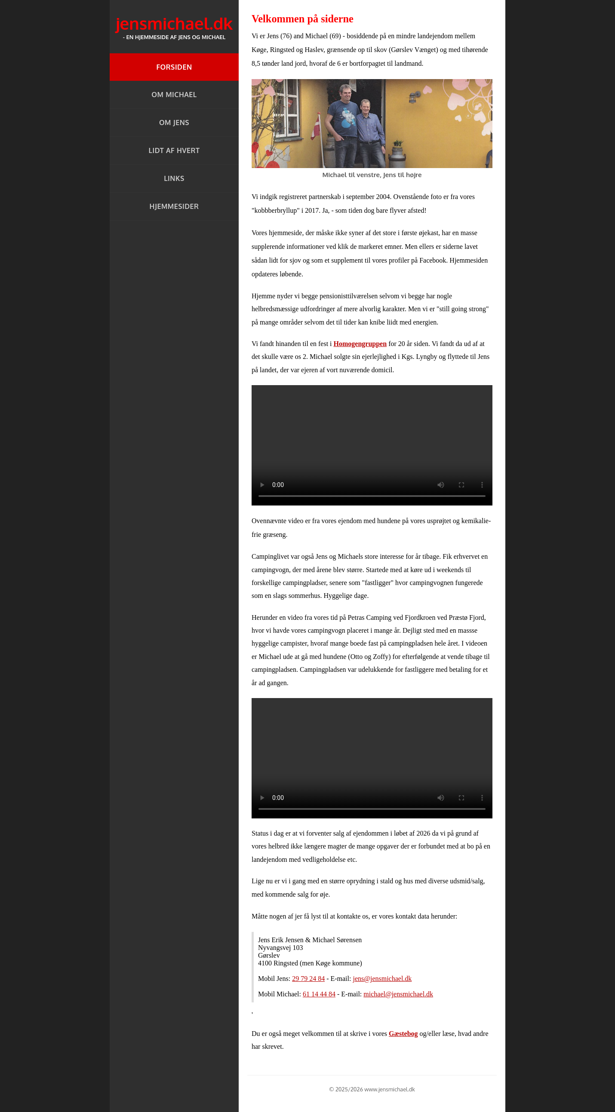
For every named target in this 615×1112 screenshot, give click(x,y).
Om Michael (174, 94)
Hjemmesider (174, 206)
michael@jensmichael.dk (398, 994)
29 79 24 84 (308, 978)
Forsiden (174, 67)
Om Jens (174, 122)
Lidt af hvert (174, 150)
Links (174, 178)
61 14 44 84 (319, 994)
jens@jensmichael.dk (382, 978)
